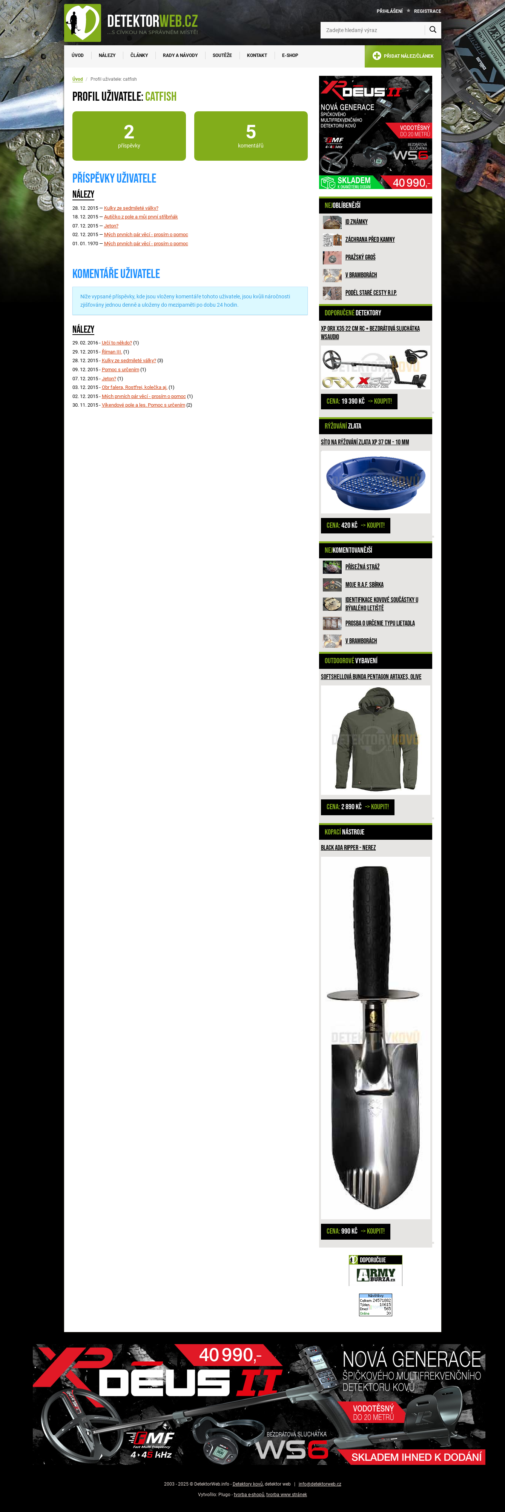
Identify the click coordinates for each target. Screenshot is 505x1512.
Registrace (427, 11)
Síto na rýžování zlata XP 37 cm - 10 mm (365, 442)
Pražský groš (360, 257)
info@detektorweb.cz (320, 1484)
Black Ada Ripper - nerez (348, 848)
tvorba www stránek (286, 1494)
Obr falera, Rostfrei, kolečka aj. (134, 387)
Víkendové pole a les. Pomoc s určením (143, 405)
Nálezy (107, 55)
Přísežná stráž (362, 567)
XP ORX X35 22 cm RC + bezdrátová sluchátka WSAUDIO (370, 333)
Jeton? (111, 226)
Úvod (78, 55)
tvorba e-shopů (249, 1494)
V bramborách (361, 275)
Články (139, 55)
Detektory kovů (248, 1484)
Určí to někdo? (117, 343)
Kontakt (257, 55)
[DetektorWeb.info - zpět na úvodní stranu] (135, 22)
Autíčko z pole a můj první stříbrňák (141, 217)
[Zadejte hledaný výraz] (381, 30)
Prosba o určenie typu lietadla (380, 623)
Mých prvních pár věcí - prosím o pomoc (146, 234)
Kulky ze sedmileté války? (131, 208)
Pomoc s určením (120, 369)
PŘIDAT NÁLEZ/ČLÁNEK (403, 57)
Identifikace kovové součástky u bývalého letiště (381, 604)
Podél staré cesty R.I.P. (371, 293)
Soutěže (222, 55)
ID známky (356, 222)
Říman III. (112, 352)
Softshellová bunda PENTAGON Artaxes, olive (371, 677)
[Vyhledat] (433, 30)
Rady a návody (180, 55)
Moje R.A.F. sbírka (364, 585)
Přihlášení (390, 11)
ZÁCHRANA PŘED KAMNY (370, 240)
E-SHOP (290, 55)
